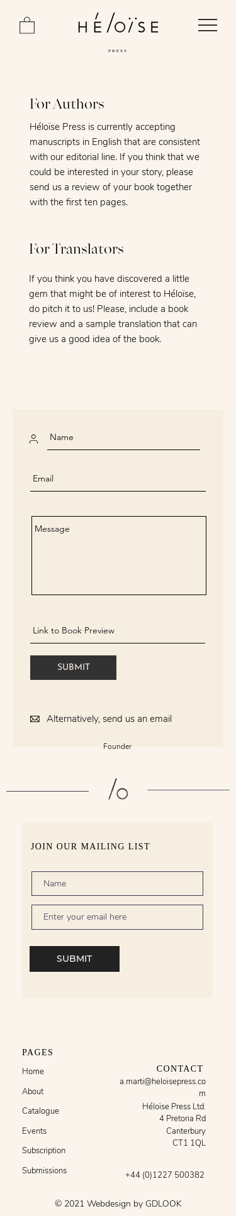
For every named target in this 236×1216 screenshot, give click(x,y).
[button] (27, 25)
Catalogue (40, 1111)
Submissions (44, 1170)
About (32, 1091)
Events (34, 1131)
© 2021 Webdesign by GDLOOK (118, 1204)
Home (33, 1071)
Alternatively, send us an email (109, 719)
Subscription (43, 1150)
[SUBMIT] (73, 668)
